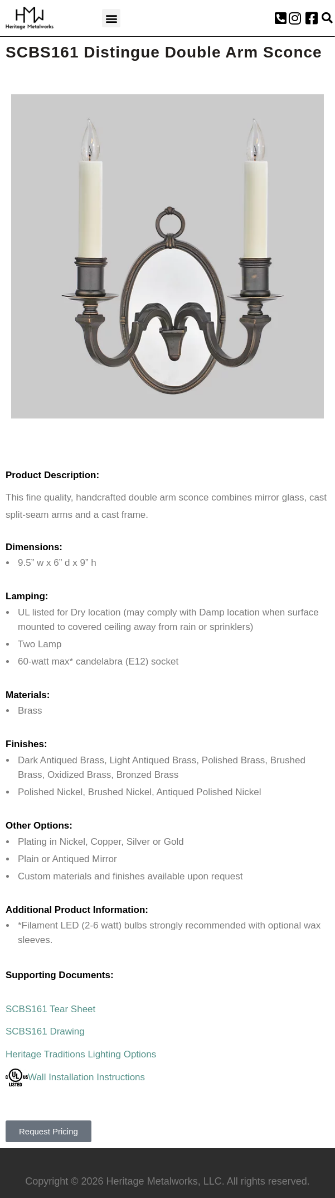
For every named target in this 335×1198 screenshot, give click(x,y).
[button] (111, 18)
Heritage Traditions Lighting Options (81, 1054)
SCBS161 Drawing (45, 1031)
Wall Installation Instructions (75, 1077)
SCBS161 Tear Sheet (50, 1009)
